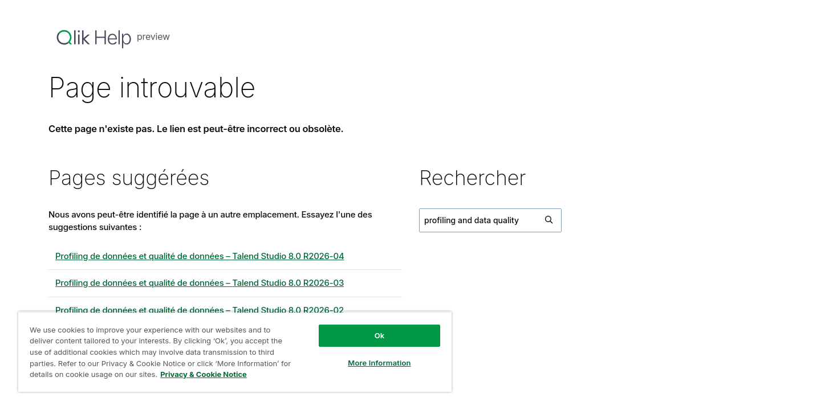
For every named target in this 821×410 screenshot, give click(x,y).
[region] (235, 351)
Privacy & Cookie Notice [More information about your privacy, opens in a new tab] (203, 374)
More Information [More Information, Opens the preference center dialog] (379, 362)
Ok (380, 335)
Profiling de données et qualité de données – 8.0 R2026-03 (199, 282)
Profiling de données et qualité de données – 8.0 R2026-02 (199, 310)
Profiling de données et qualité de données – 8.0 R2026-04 (199, 256)
